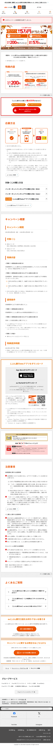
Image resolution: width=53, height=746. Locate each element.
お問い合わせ (46, 740)
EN (40, 7)
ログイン (24, 7)
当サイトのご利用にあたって (26, 736)
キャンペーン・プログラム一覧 (20, 668)
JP (37, 7)
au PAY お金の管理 (35, 686)
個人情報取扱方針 (31, 730)
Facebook (14, 717)
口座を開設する (28, 629)
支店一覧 (23, 699)
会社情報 (12, 730)
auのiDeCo (41, 683)
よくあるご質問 (11, 175)
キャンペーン (39, 13)
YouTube (14, 724)
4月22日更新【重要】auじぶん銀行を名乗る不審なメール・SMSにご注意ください (26, 2)
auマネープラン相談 (8, 686)
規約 (49, 730)
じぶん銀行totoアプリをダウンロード (18, 205)
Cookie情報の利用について (43, 736)
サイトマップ (46, 733)
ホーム (7, 668)
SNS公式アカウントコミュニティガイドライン (28, 740)
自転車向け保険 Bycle (21, 686)
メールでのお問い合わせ (28, 653)
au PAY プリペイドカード (19, 683)
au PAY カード (6, 683)
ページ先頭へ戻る (45, 95)
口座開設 (19, 7)
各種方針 (42, 730)
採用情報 (21, 730)
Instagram (39, 724)
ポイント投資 (32, 683)
